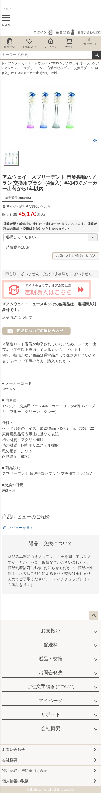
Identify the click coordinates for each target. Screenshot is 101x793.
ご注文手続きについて (50, 686)
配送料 (50, 644)
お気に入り (29, 43)
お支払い (50, 630)
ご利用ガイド (89, 41)
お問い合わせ (13, 749)
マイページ (50, 43)
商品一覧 (9, 43)
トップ (6, 63)
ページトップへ (93, 615)
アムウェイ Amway (45, 63)
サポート (50, 714)
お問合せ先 (51, 672)
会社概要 (50, 728)
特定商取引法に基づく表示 (24, 770)
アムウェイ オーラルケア (81, 63)
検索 (96, 55)
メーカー (21, 63)
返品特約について (17, 317)
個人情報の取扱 (15, 781)
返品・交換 (51, 658)
